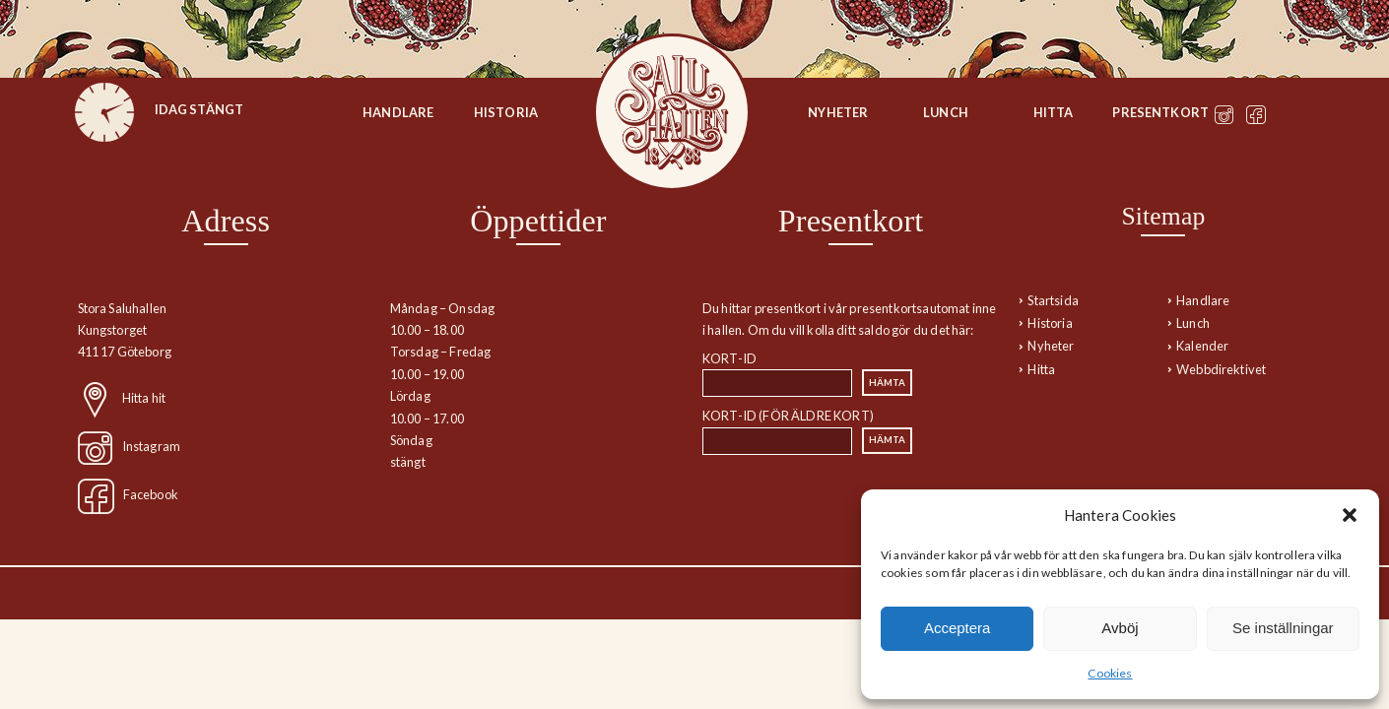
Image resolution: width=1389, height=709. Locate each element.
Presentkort (1160, 112)
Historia (506, 112)
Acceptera (957, 627)
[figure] (104, 112)
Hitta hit (143, 398)
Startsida (672, 112)
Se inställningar (1283, 627)
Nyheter (838, 112)
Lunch (945, 112)
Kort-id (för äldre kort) (788, 415)
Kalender (1202, 346)
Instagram (151, 446)
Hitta (1053, 112)
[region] (226, 356)
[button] (1349, 515)
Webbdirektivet (1221, 369)
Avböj (1119, 627)
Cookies (1110, 673)
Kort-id (729, 358)
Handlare (398, 112)
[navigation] (1163, 289)
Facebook (150, 494)
